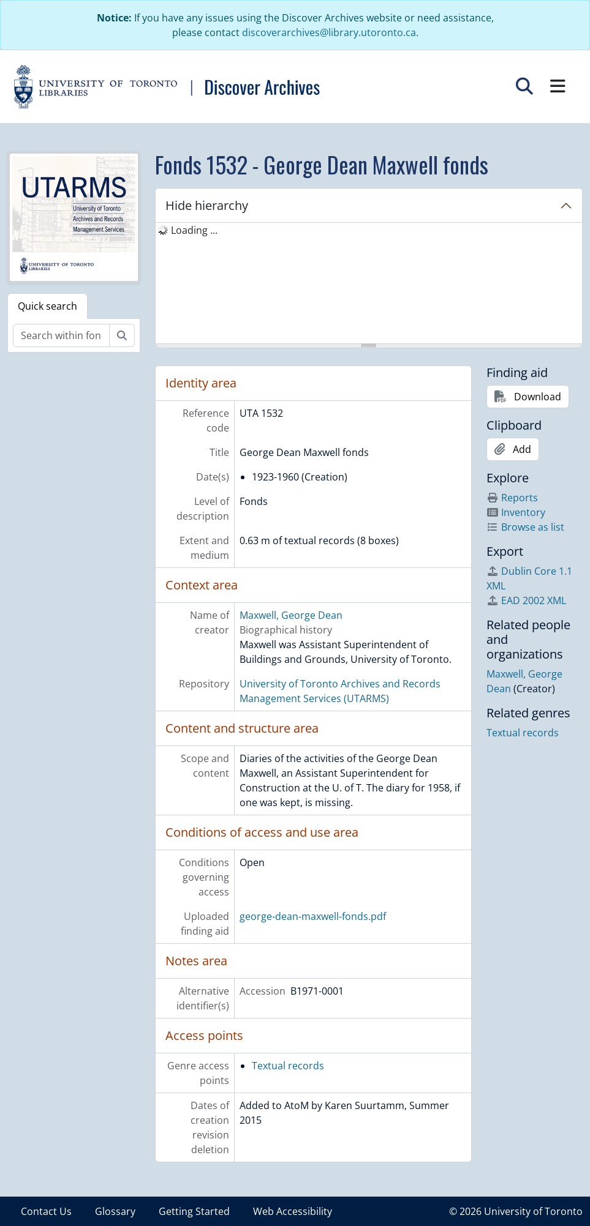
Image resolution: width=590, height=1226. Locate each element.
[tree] (369, 284)
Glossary (115, 1211)
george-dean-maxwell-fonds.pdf (313, 916)
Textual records (288, 1065)
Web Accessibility (292, 1211)
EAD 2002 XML (526, 600)
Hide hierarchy (206, 205)
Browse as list (525, 527)
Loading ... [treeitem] (194, 230)
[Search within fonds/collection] (61, 335)
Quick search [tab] (47, 306)
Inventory (515, 512)
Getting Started (194, 1211)
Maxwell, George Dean (291, 615)
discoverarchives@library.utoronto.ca (329, 32)
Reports (512, 497)
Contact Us (46, 1211)
